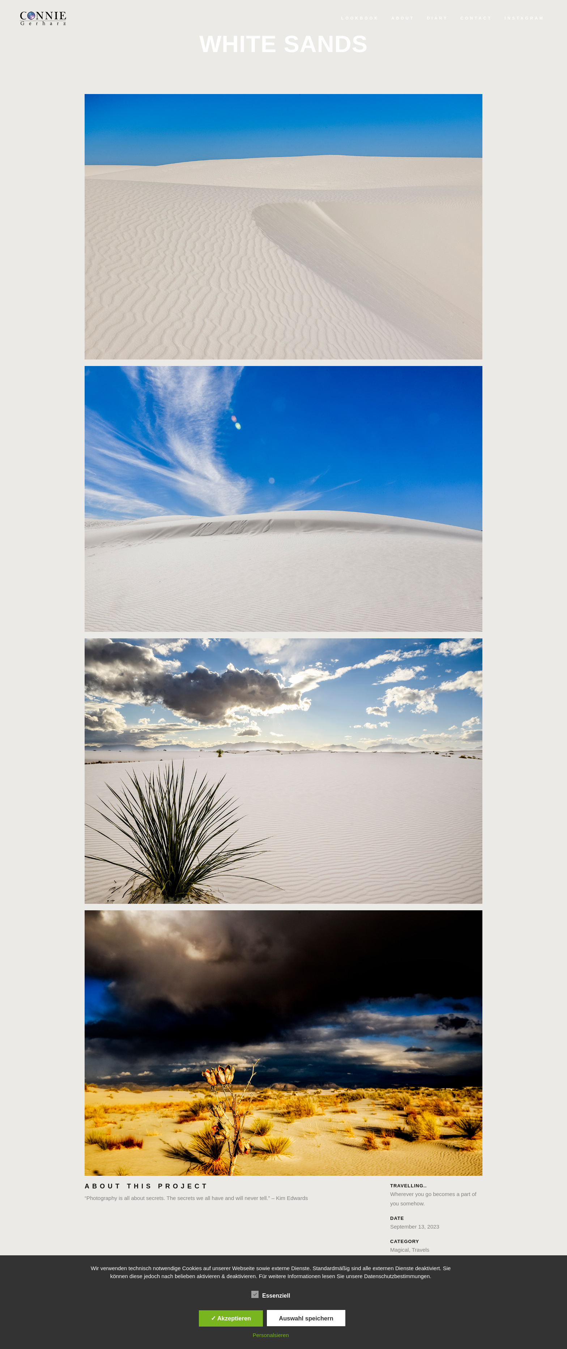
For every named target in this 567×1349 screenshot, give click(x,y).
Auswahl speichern (306, 1318)
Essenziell (270, 1295)
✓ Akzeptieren (231, 1318)
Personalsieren (271, 1335)
